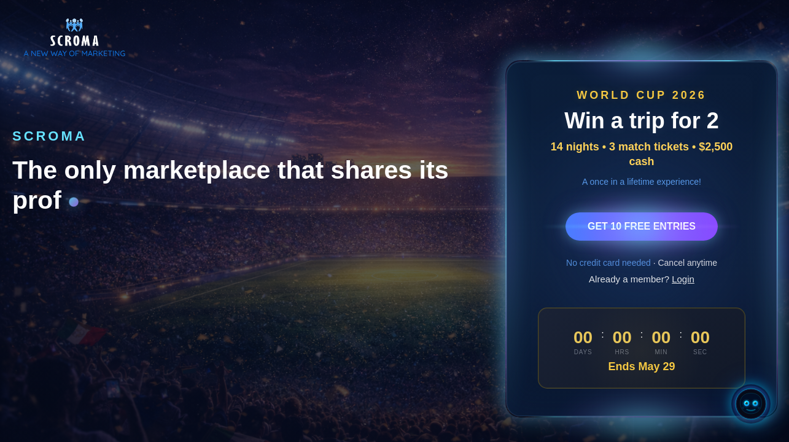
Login (683, 279)
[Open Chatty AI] (751, 404)
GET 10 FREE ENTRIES (642, 226)
